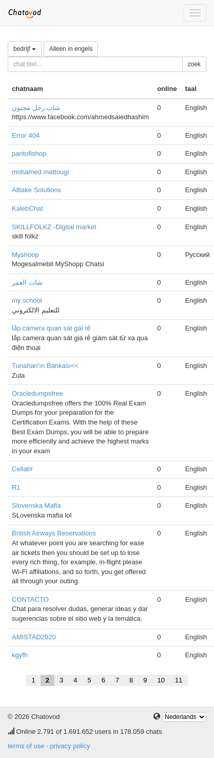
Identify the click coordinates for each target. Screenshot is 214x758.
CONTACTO (30, 599)
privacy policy (70, 746)
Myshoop (25, 254)
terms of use (26, 746)
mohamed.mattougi (40, 172)
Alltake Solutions (36, 190)
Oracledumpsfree (37, 393)
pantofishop (29, 153)
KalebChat (27, 208)
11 (178, 680)
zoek (194, 64)
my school (27, 300)
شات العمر (27, 282)
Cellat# (22, 469)
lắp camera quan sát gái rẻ (51, 328)
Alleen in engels (71, 48)
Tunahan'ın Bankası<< (45, 365)
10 (161, 680)
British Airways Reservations (54, 533)
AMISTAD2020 (34, 637)
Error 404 (26, 135)
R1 (16, 487)
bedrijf (24, 48)
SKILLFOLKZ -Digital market (54, 227)
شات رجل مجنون (36, 108)
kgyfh (20, 655)
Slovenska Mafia (36, 505)
